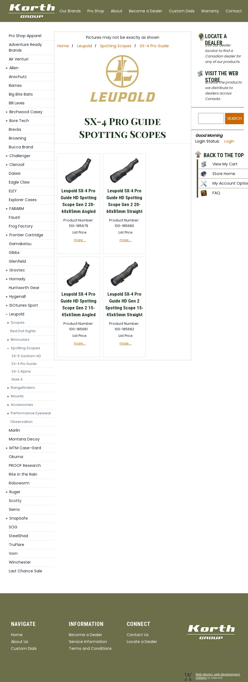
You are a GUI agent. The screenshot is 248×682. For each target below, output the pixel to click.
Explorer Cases (23, 200)
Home (63, 46)
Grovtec (17, 270)
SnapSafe (18, 518)
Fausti (14, 217)
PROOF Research (25, 465)
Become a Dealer (145, 11)
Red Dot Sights (23, 331)
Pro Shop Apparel (25, 35)
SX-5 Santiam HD (26, 356)
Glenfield (17, 261)
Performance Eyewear (31, 413)
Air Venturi (18, 59)
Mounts (17, 396)
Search (234, 118)
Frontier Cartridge (26, 235)
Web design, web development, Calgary (218, 676)
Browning (17, 138)
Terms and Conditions (90, 648)
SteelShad (18, 536)
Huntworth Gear (24, 287)
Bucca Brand (21, 147)
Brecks (15, 129)
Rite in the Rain (23, 474)
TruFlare (16, 544)
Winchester (20, 562)
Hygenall (17, 296)
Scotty (15, 500)
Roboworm (19, 483)
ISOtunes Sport (23, 305)
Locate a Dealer (216, 37)
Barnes (15, 85)
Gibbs (14, 252)
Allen (13, 68)
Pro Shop (95, 11)
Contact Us (138, 634)
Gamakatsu (20, 243)
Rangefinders (23, 387)
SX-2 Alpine (21, 371)
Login (229, 141)
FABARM (16, 208)
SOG (13, 527)
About (116, 11)
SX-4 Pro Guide (23, 363)
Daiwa (14, 173)
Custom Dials (182, 11)
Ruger (14, 492)
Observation (21, 421)
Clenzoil (16, 164)
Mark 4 (17, 379)
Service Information (88, 641)
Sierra (14, 509)
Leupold (16, 314)
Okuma (16, 456)
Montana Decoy (24, 439)
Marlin (14, 430)
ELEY (13, 191)
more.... (80, 240)
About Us (19, 641)
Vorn (13, 553)
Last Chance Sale (25, 571)
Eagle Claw (19, 182)
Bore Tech (19, 120)
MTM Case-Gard (25, 448)
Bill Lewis (17, 103)
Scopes (18, 322)
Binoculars (20, 339)
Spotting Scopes (25, 348)
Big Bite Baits (21, 94)
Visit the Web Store (221, 74)
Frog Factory (21, 226)
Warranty (210, 11)
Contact (234, 11)
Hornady (17, 279)
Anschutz (18, 76)
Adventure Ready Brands (25, 47)
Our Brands (70, 11)
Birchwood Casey (25, 112)
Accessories (22, 404)
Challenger (19, 156)
